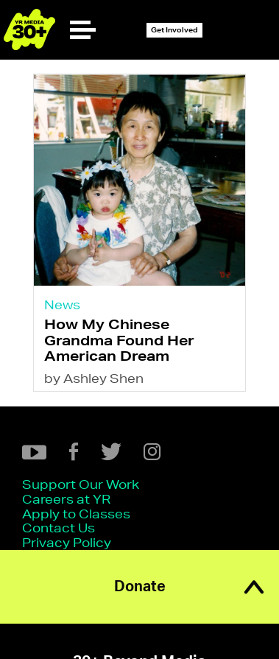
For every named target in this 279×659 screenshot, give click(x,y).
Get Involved (174, 29)
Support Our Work (80, 484)
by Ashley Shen (94, 378)
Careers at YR (66, 499)
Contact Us (58, 527)
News (62, 304)
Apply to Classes (76, 513)
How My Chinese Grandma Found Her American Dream (119, 340)
